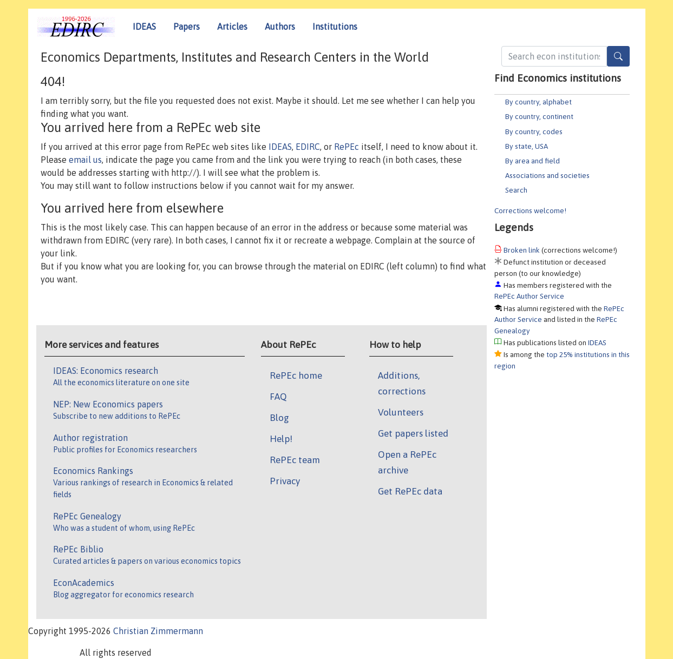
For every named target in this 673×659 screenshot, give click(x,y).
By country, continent (539, 116)
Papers (186, 26)
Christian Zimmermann (158, 631)
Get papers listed (413, 433)
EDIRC (308, 146)
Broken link (522, 250)
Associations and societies (547, 175)
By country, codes (534, 131)
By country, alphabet (538, 101)
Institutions (334, 26)
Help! (281, 438)
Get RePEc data (410, 491)
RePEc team (295, 459)
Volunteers (400, 412)
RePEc (346, 146)
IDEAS (144, 26)
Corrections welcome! (530, 210)
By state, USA (526, 146)
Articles (232, 26)
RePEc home (296, 375)
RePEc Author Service (529, 296)
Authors (280, 26)
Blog (279, 417)
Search (516, 190)
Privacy (285, 481)
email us (85, 159)
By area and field (532, 160)
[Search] (618, 56)
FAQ (278, 396)
